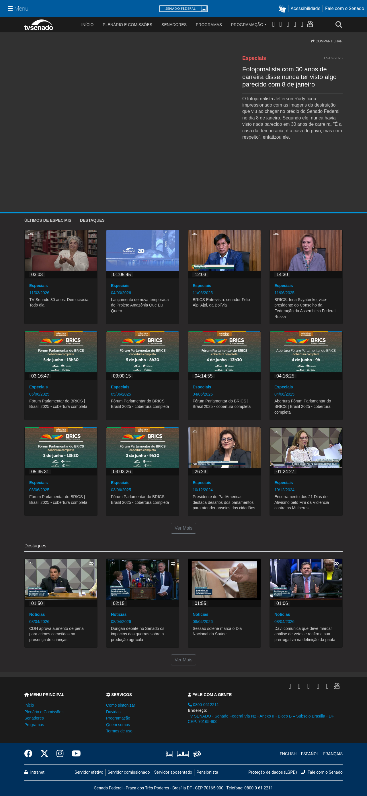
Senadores (174, 24)
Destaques (92, 220)
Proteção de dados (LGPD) (272, 772)
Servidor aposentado (173, 772)
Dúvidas (113, 711)
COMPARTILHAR (327, 41)
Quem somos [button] (118, 724)
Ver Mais (183, 528)
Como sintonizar (120, 705)
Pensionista (207, 772)
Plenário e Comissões (127, 24)
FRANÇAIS (333, 754)
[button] (283, 9)
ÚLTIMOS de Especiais (47, 220)
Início (29, 705)
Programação (247, 24)
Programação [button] (118, 718)
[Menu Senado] (18, 8)
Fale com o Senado (344, 8)
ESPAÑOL (310, 754)
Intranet (34, 772)
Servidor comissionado (129, 772)
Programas (209, 24)
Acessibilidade (306, 8)
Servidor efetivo (89, 772)
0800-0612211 (203, 704)
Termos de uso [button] (119, 731)
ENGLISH (288, 754)
